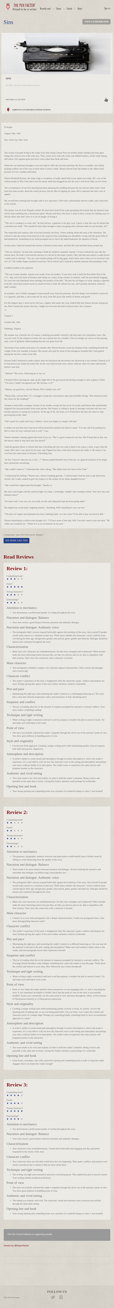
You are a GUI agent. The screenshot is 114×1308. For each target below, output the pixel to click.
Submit (69, 8)
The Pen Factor (13, 1298)
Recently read (45, 8)
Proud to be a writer (24, 9)
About (79, 8)
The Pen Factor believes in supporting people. (30, 1234)
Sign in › (107, 8)
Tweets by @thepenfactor (16, 1245)
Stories (58, 8)
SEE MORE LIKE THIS (16, 540)
